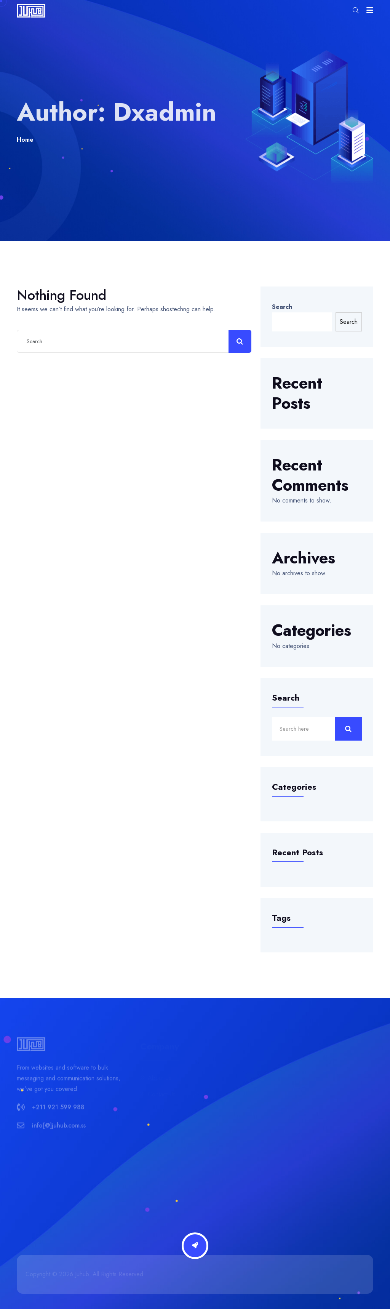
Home (25, 139)
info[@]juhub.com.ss (59, 1127)
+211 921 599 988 (58, 1109)
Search (282, 306)
